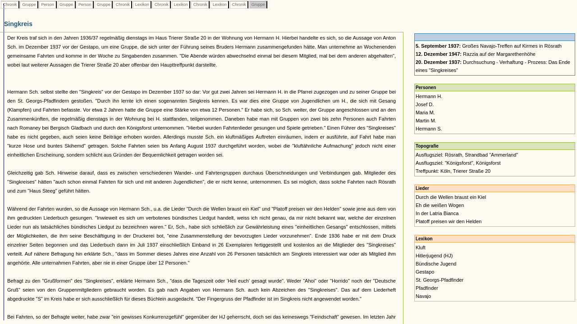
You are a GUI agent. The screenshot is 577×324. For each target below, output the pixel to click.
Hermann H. (429, 96)
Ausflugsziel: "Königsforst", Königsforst (458, 163)
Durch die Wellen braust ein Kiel (451, 197)
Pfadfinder (427, 288)
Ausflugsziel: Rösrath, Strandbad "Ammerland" (467, 155)
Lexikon (142, 4)
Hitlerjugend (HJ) (434, 255)
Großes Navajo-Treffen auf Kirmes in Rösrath (489, 46)
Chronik (10, 4)
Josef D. (425, 104)
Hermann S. (429, 128)
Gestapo (425, 271)
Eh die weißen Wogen (440, 205)
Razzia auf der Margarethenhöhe (476, 54)
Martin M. (426, 120)
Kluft (421, 247)
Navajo (423, 296)
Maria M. (425, 112)
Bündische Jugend (436, 263)
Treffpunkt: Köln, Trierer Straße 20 (453, 171)
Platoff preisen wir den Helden (449, 221)
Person (47, 4)
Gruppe (29, 4)
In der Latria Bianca (437, 213)
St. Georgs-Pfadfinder (439, 280)
